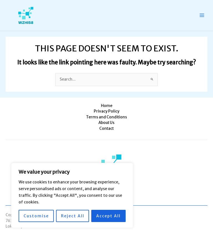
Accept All (108, 215)
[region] (72, 195)
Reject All (72, 215)
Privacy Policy (107, 111)
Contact (106, 128)
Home (106, 105)
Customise (36, 215)
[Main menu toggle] (202, 15)
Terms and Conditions (106, 117)
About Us (106, 122)
